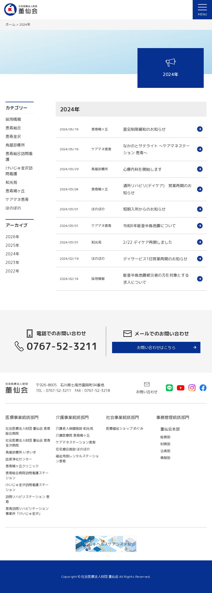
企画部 (165, 450)
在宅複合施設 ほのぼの (73, 449)
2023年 (12, 262)
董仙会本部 (170, 429)
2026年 (12, 236)
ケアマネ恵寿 (17, 199)
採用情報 (13, 119)
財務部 (165, 444)
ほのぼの (13, 208)
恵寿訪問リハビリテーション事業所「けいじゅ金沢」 (27, 511)
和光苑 (11, 182)
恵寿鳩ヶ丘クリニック (22, 466)
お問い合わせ (147, 391)
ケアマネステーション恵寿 (76, 442)
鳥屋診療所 (15, 145)
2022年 (12, 271)
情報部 (165, 457)
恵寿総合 (13, 127)
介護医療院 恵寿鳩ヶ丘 (73, 435)
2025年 (12, 245)
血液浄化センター (19, 459)
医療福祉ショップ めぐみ (124, 428)
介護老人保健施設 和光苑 (74, 428)
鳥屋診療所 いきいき (21, 452)
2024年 (12, 253)
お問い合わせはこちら (156, 347)
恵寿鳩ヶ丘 (15, 190)
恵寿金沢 (13, 136)
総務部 (165, 437)
